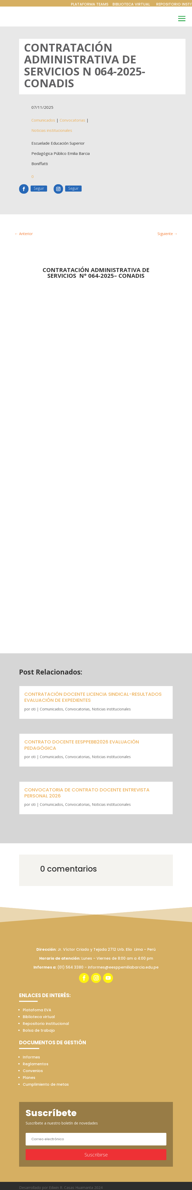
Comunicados (43, 120)
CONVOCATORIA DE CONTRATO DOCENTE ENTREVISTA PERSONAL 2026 (87, 792)
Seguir (39, 188)
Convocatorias (72, 120)
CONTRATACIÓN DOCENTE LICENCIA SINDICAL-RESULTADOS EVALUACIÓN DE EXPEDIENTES (93, 697)
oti (33, 709)
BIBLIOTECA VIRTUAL (131, 4)
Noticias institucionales (51, 130)
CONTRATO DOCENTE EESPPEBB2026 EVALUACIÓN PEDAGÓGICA (81, 744)
